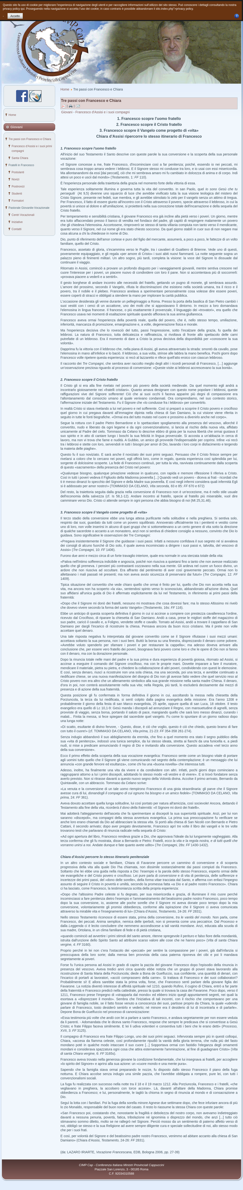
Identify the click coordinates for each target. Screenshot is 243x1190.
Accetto (15, 16)
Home (64, 89)
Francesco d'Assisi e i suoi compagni (102, 112)
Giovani (66, 112)
